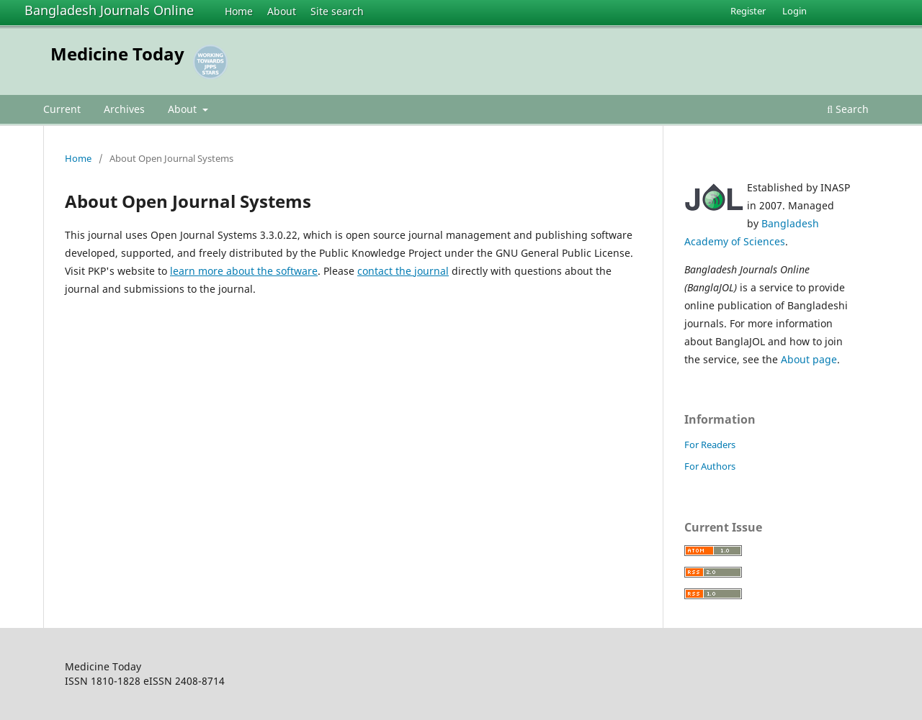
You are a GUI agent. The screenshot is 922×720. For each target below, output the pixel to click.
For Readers (709, 444)
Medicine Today (117, 53)
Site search (337, 11)
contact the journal (403, 271)
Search (848, 109)
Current (62, 109)
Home (239, 11)
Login (794, 10)
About (281, 11)
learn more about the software (244, 271)
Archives (124, 109)
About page (809, 359)
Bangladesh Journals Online (109, 10)
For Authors (709, 466)
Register (748, 10)
